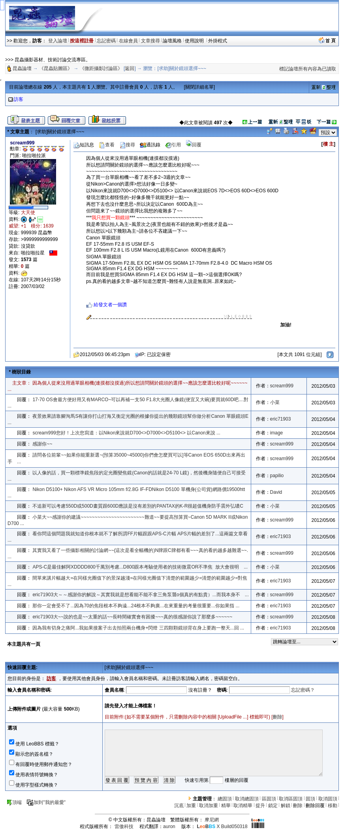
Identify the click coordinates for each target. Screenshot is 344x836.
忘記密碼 (106, 41)
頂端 (14, 802)
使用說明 (195, 41)
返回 (129, 68)
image (276, 433)
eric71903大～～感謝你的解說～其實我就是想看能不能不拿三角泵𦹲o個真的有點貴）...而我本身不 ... (140, 594)
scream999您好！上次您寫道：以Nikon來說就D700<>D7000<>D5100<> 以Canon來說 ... (126, 433)
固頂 (310, 799)
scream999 (281, 386)
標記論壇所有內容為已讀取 (307, 69)
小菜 (275, 402)
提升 (260, 805)
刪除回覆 (315, 805)
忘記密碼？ (303, 690)
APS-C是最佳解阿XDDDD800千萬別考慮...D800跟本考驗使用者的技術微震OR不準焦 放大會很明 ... (140, 567)
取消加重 (208, 805)
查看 (107, 145)
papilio (277, 475)
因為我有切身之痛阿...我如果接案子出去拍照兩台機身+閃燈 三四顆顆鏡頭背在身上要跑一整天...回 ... (138, 628)
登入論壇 (57, 41)
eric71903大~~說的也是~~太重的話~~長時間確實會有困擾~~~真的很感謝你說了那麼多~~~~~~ (132, 617)
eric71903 (280, 419)
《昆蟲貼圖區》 (55, 68)
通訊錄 (150, 145)
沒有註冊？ (200, 690)
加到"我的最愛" (46, 802)
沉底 (179, 805)
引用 (173, 145)
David (276, 492)
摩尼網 (212, 820)
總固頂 (225, 799)
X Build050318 (222, 826)
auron (169, 826)
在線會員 (128, 41)
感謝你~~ (42, 444)
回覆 (193, 145)
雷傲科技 (124, 826)
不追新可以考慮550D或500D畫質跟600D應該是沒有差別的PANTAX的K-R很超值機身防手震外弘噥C (137, 506)
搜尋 (127, 145)
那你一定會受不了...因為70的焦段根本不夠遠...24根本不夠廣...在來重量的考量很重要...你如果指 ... (135, 606)
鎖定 (273, 805)
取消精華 (242, 805)
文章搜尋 (150, 41)
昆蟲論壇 (22, 68)
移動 (332, 805)
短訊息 (83, 145)
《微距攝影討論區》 (101, 68)
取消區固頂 (291, 799)
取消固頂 (327, 799)
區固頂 (269, 799)
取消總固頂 (247, 799)
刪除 (277, 717)
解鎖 (285, 805)
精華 (226, 805)
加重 (191, 805)
